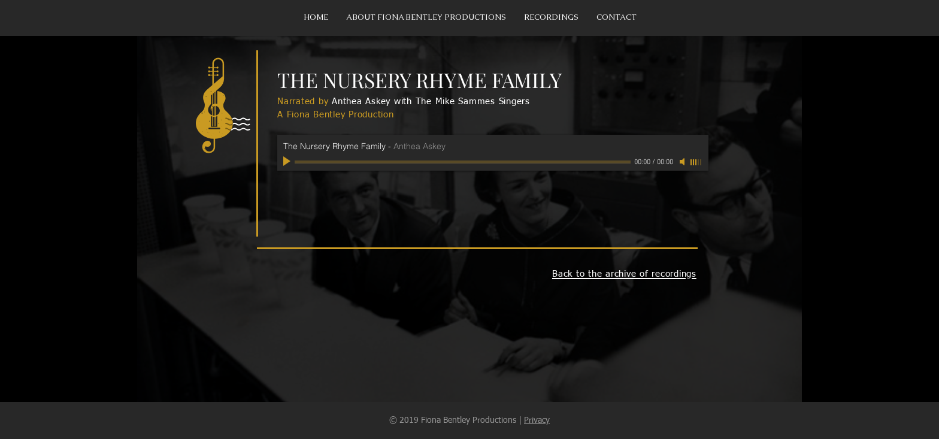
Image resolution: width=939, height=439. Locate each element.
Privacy (537, 420)
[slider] (696, 162)
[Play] (288, 161)
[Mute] (683, 162)
